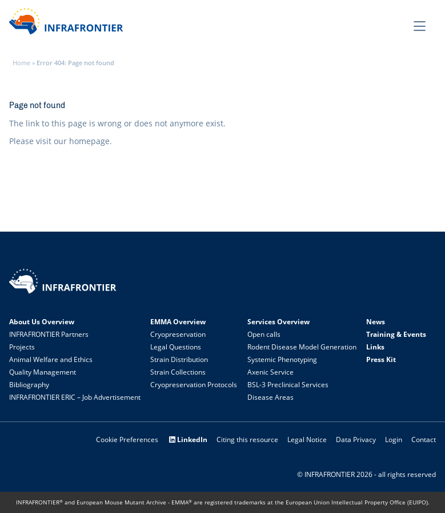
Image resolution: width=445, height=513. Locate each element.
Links (375, 347)
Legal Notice (307, 439)
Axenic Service (270, 372)
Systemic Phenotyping (282, 359)
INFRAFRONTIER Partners (49, 334)
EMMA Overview (178, 322)
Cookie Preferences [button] (127, 439)
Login (393, 439)
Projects (22, 347)
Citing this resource (247, 439)
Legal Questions (175, 347)
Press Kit (381, 359)
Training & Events (396, 334)
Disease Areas (270, 397)
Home (21, 63)
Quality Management (42, 372)
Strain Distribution (179, 359)
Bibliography (29, 384)
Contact (423, 439)
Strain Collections (178, 372)
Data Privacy (356, 439)
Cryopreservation (178, 334)
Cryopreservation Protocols (193, 384)
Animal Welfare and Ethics (51, 359)
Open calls (263, 334)
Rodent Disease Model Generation (301, 347)
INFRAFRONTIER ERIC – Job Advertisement (75, 397)
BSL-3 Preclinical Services (287, 384)
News (375, 322)
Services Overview (278, 322)
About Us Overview (41, 322)
